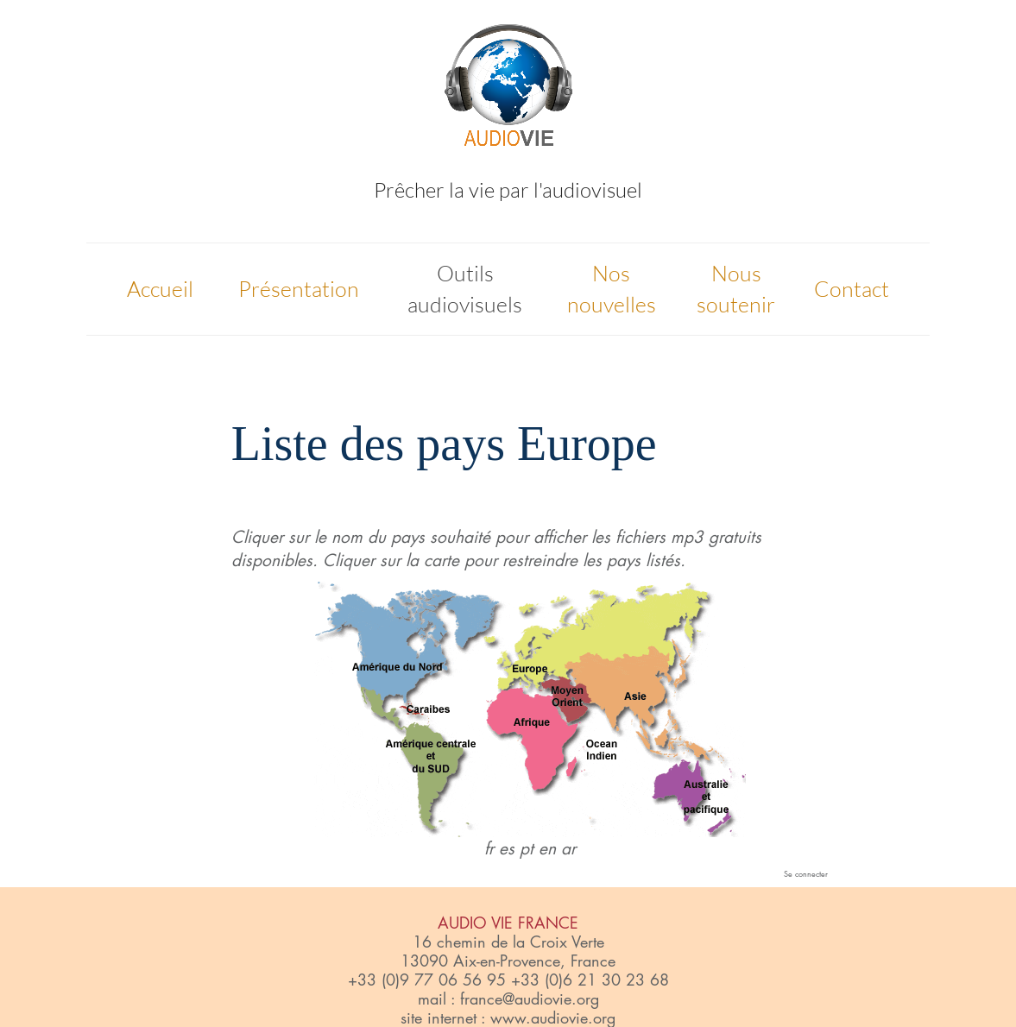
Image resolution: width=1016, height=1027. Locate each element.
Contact (851, 288)
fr (489, 849)
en (547, 849)
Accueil (160, 288)
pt (526, 849)
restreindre (539, 560)
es (506, 849)
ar (568, 849)
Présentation (298, 288)
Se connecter (806, 873)
